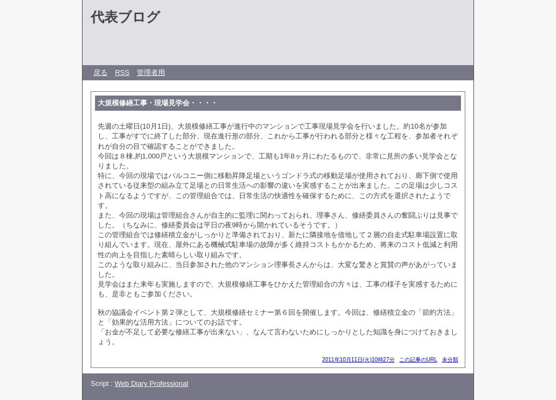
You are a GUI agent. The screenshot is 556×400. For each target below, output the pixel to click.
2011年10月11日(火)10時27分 (358, 360)
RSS (122, 72)
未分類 (450, 360)
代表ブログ (125, 16)
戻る (100, 72)
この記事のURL (418, 360)
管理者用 (151, 72)
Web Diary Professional (151, 383)
